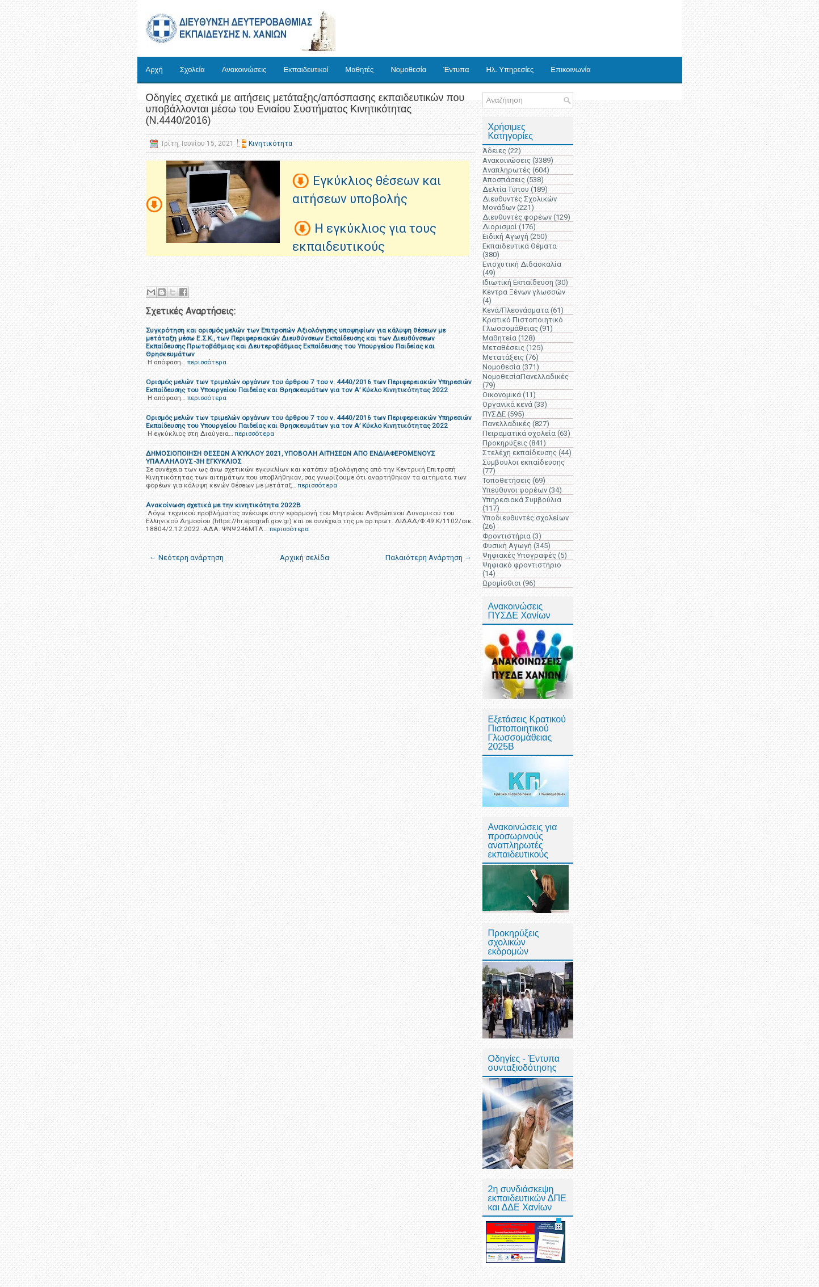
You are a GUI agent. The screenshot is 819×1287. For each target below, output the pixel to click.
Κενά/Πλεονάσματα (515, 310)
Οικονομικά (501, 394)
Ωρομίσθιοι (501, 583)
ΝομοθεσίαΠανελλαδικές (525, 376)
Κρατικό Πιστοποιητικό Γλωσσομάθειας (522, 324)
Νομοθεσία (408, 69)
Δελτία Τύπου (505, 189)
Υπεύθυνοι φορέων (514, 490)
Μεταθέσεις (503, 347)
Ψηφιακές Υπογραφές (519, 555)
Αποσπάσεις (503, 179)
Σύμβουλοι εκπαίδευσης (523, 462)
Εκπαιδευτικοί (305, 69)
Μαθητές (359, 69)
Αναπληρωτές (506, 170)
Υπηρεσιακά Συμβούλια (521, 499)
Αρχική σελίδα (304, 557)
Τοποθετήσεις (506, 480)
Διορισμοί (499, 226)
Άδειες (494, 150)
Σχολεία (192, 69)
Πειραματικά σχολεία (519, 433)
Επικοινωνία (571, 69)
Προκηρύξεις (504, 443)
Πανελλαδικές (506, 423)
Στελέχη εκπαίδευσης (519, 452)
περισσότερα (206, 362)
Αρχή (154, 69)
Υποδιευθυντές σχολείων (525, 518)
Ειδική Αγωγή (505, 236)
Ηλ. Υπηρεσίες (510, 69)
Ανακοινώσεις (244, 69)
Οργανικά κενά (507, 404)
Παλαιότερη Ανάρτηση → (428, 557)
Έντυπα (456, 69)
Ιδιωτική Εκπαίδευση (517, 282)
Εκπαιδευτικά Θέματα (519, 246)
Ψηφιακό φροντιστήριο (521, 565)
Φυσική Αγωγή (507, 545)
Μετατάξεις (503, 357)
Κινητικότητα (270, 144)
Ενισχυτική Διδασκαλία (521, 264)
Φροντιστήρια (506, 536)
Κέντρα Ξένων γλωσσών (523, 292)
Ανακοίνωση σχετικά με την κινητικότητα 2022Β (223, 505)
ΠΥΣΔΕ (494, 414)
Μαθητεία (499, 338)
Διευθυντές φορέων (517, 217)
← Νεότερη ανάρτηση (186, 557)
